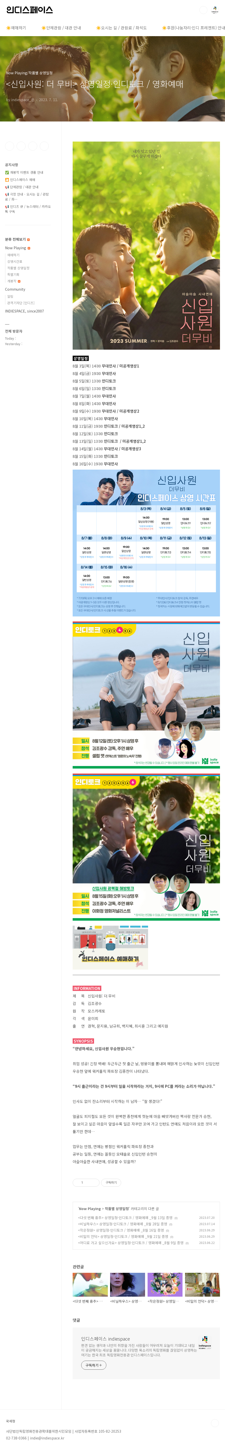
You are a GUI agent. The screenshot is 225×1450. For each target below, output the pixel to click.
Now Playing (90, 1208)
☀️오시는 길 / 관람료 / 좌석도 (121, 28)
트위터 (32, 146)
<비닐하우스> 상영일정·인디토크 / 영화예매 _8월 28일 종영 (122, 1223)
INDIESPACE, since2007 (24, 310)
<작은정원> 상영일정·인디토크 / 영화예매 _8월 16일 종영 (121, 1230)
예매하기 (13, 255)
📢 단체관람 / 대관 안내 (21, 186)
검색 (203, 10)
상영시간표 (14, 261)
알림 (10, 296)
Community (15, 289)
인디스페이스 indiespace (105, 1339)
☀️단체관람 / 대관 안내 (61, 28)
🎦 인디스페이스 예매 (20, 179)
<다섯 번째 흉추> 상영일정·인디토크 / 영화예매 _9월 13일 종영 (125, 1217)
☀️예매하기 (16, 28)
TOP (215, 1423)
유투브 (44, 146)
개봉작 (13, 281)
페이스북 (9, 146)
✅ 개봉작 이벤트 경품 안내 (24, 172)
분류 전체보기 (17, 239)
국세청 (10, 1421)
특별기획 (13, 274)
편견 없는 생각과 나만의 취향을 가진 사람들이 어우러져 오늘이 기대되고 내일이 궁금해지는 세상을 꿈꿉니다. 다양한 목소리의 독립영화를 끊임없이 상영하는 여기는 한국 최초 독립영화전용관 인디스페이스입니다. (139, 1350)
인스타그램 (21, 146)
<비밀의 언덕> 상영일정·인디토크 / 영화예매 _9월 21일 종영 (123, 1236)
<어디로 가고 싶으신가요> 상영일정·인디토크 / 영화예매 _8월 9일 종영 (131, 1242)
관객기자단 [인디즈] (20, 302)
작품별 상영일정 (117, 1208)
